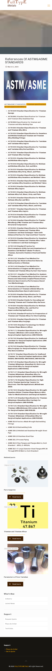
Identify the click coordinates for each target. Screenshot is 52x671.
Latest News (10, 603)
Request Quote (11, 619)
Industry (8, 599)
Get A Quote (10, 651)
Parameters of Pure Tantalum (16, 577)
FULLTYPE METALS (22, 666)
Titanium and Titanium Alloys (15, 531)
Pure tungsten (10, 490)
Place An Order (11, 624)
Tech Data (9, 628)
